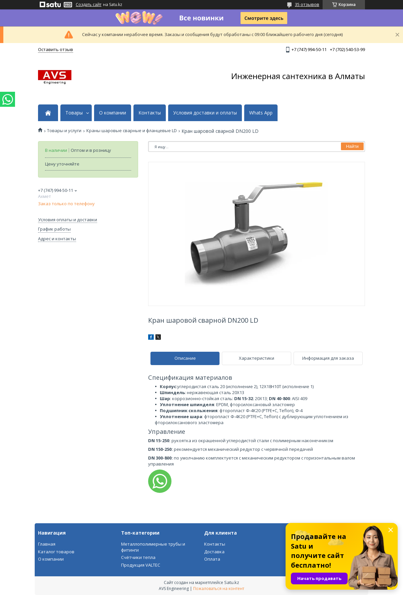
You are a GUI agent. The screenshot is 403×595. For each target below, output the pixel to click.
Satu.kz (231, 582)
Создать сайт (88, 4)
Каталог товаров (56, 552)
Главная (46, 544)
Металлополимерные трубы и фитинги (153, 547)
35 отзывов (307, 4)
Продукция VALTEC (140, 565)
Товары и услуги (64, 130)
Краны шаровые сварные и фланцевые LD (131, 130)
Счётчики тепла (138, 557)
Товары (74, 113)
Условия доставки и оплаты (205, 113)
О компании (112, 113)
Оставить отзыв (55, 49)
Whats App (261, 113)
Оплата (212, 559)
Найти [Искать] (352, 146)
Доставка (214, 552)
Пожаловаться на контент (218, 588)
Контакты (149, 113)
